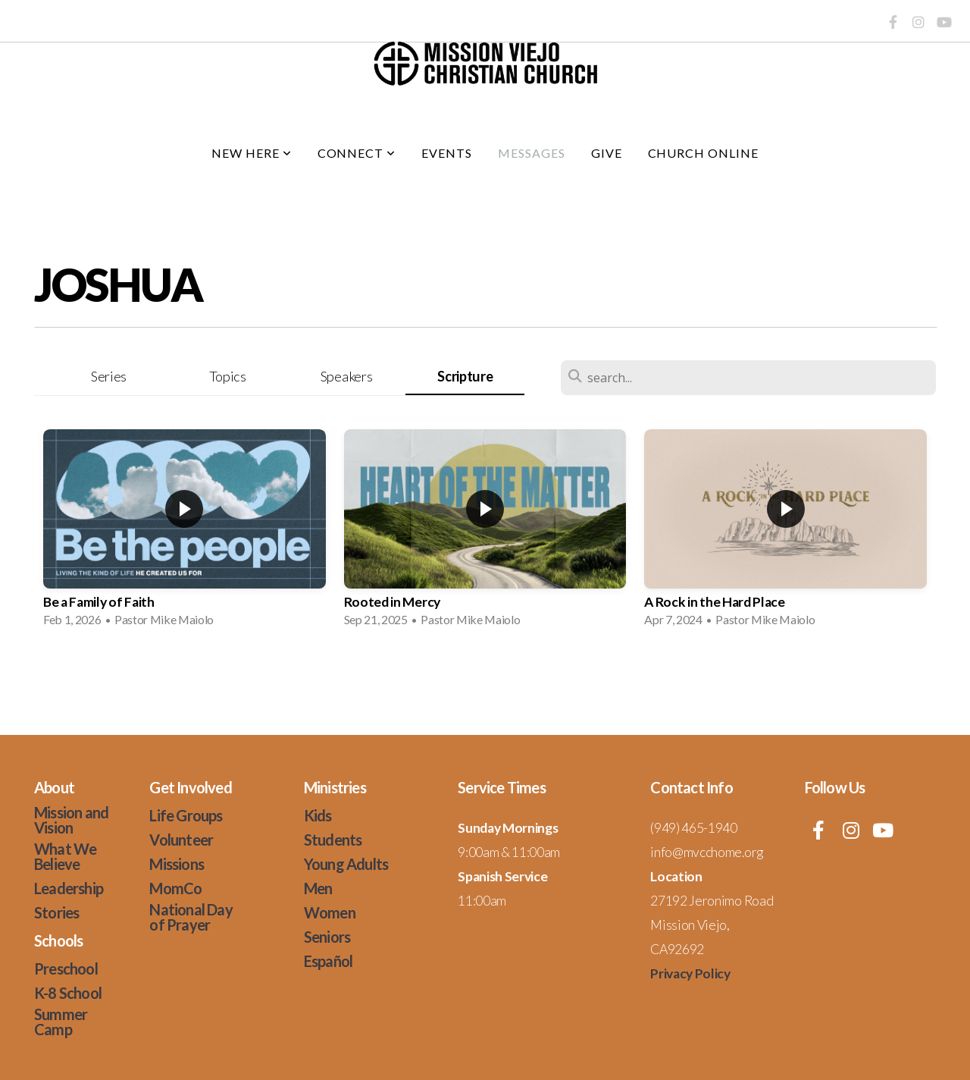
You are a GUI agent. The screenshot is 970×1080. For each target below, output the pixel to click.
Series (109, 376)
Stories (56, 912)
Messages (531, 153)
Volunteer (181, 839)
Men (318, 888)
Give (606, 153)
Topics (227, 376)
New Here (251, 153)
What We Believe (65, 856)
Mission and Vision (71, 820)
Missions (176, 864)
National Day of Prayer (190, 917)
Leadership (68, 888)
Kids (318, 815)
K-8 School (68, 993)
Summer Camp (60, 1021)
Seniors (327, 937)
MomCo (175, 888)
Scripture (465, 376)
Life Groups (185, 815)
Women (329, 912)
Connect (357, 153)
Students (333, 839)
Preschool (66, 968)
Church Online (703, 153)
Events (446, 153)
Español (328, 961)
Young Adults (346, 864)
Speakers (346, 376)
